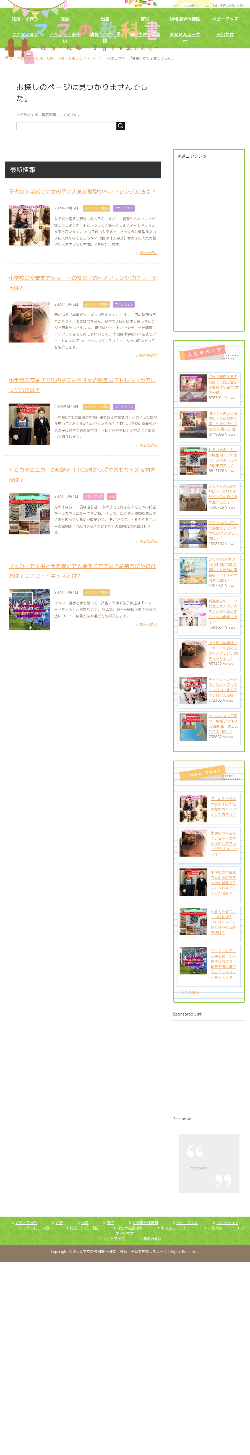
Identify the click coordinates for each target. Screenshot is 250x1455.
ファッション (25, 34)
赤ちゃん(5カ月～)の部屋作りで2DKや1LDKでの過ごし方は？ (224, 530)
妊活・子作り (25, 19)
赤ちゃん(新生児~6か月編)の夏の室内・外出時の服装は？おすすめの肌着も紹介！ (223, 570)
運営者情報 (152, 1238)
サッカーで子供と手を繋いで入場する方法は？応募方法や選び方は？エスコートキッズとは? (223, 964)
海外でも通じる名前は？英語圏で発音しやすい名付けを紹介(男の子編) (223, 421)
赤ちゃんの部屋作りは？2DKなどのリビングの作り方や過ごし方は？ (223, 494)
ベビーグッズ (225, 19)
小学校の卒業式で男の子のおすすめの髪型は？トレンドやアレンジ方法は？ (223, 883)
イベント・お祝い (97, 218)
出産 (105, 19)
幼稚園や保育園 (185, 19)
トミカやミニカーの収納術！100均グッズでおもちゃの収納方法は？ (223, 457)
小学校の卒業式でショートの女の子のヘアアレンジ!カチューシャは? (223, 650)
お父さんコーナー (185, 37)
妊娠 (65, 19)
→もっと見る (188, 992)
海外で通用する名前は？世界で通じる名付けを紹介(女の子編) (224, 384)
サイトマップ (114, 1238)
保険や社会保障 (129, 1227)
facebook (182, 1119)
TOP (53, 58)
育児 (144, 19)
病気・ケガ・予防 (84, 1227)
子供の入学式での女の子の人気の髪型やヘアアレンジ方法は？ (223, 806)
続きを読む (148, 262)
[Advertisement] (204, 245)
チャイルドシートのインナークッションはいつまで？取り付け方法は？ (223, 687)
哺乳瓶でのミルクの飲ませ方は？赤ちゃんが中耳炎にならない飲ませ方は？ (223, 611)
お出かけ (225, 34)
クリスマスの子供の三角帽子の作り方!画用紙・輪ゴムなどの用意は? (223, 723)
